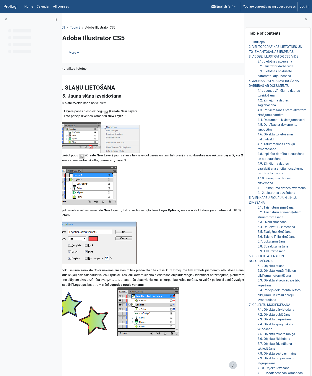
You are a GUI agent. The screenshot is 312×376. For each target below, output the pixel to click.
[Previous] (67, 86)
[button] (224, 6)
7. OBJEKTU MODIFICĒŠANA (269, 305)
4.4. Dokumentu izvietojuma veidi (281, 120)
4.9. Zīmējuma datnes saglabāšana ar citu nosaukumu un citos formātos (280, 168)
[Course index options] (56, 19)
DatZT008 (77, 27)
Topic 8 (94, 27)
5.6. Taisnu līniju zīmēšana (276, 237)
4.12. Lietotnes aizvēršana (276, 193)
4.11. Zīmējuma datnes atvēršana (281, 188)
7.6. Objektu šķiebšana (273, 339)
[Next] (239, 86)
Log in (304, 6)
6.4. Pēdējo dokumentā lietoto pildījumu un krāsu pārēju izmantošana (279, 295)
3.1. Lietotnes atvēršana (274, 61)
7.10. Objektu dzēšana (273, 368)
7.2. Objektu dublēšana (273, 315)
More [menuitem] (92, 53)
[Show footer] (233, 365)
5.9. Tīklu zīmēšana (271, 251)
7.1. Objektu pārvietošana (275, 310)
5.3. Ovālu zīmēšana (271, 222)
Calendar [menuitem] (43, 6)
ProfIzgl (10, 6)
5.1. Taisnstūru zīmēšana (275, 207)
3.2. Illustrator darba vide (275, 66)
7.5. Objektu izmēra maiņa (276, 334)
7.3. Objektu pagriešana (274, 319)
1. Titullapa (257, 42)
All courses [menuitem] (61, 6)
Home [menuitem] (28, 6)
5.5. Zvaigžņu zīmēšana (274, 232)
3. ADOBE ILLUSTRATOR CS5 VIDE (273, 56)
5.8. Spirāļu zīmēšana (272, 246)
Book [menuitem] (77, 53)
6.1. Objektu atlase (270, 266)
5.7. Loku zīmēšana (271, 241)
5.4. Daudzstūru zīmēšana (276, 227)
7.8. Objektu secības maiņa (276, 353)
